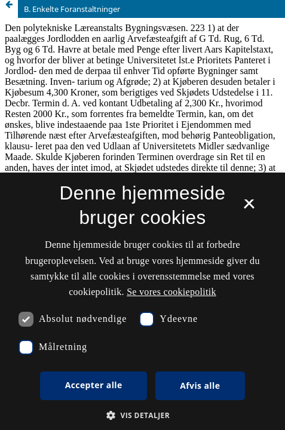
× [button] (249, 207)
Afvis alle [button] (200, 385)
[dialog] (142, 301)
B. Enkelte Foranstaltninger (72, 9)
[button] (142, 415)
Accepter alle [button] (93, 385)
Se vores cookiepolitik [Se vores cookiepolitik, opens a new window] (171, 292)
